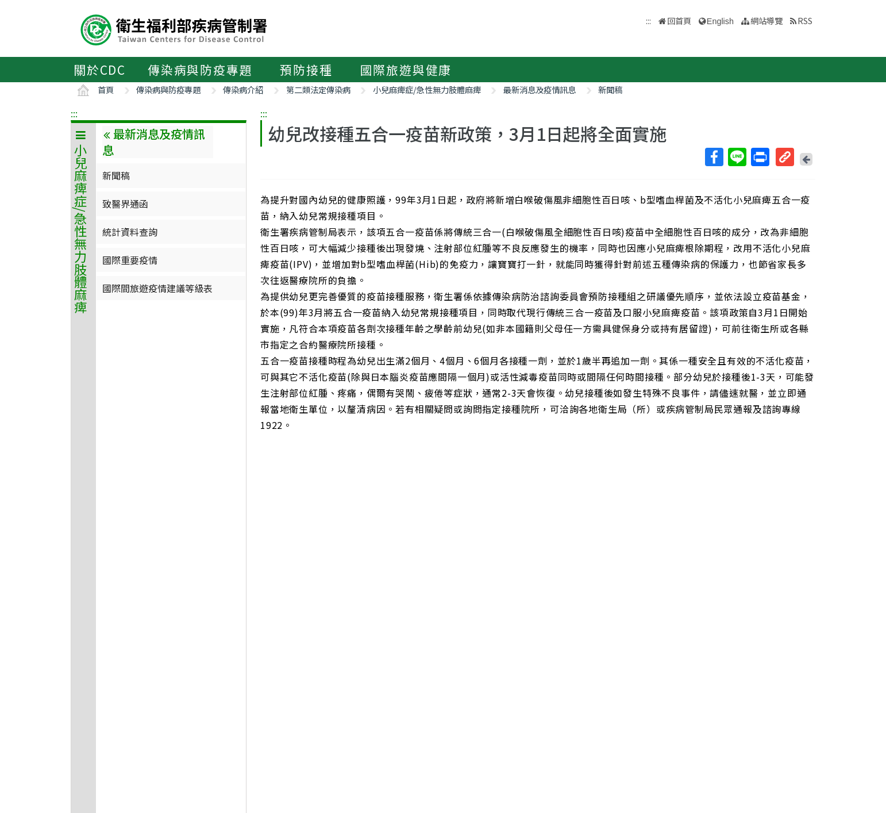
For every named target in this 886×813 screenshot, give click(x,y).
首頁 (106, 89)
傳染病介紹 (243, 89)
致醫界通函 (125, 203)
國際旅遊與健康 (406, 69)
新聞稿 (610, 89)
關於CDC (100, 69)
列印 (759, 157)
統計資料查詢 (129, 232)
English (720, 21)
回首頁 (679, 20)
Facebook (713, 157)
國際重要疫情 (129, 260)
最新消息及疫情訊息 (539, 89)
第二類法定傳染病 (318, 89)
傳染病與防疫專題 (200, 69)
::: (74, 113)
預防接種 (306, 69)
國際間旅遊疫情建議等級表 (157, 288)
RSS (805, 20)
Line (736, 157)
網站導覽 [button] (766, 20)
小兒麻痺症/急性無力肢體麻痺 (427, 89)
